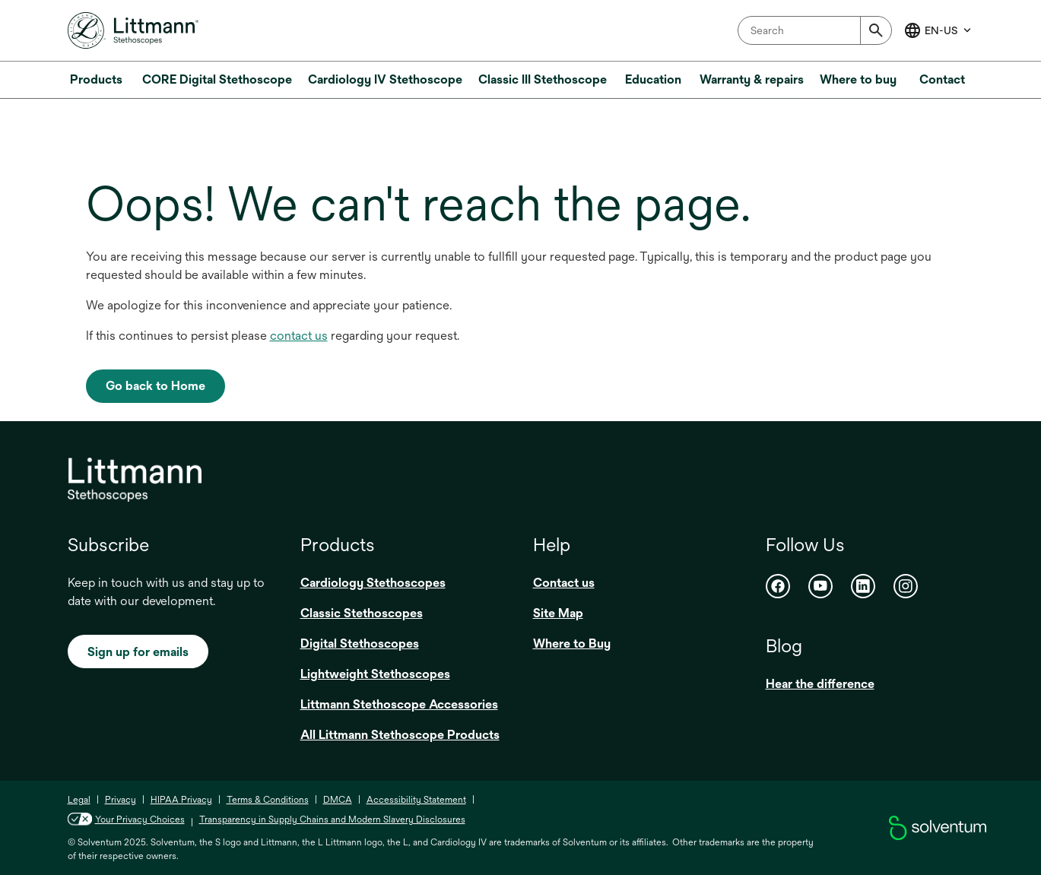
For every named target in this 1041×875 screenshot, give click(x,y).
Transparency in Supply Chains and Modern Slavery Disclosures (332, 819)
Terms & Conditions (268, 799)
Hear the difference (820, 684)
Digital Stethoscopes (359, 643)
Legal (79, 799)
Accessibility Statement (416, 799)
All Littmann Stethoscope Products (400, 735)
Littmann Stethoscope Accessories (399, 704)
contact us (299, 335)
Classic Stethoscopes (361, 613)
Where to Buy (572, 643)
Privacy (120, 799)
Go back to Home (155, 386)
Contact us (564, 582)
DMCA (337, 799)
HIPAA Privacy (181, 799)
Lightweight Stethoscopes (375, 674)
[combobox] (814, 30)
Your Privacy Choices (126, 819)
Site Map (558, 613)
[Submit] (876, 30)
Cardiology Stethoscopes (373, 582)
